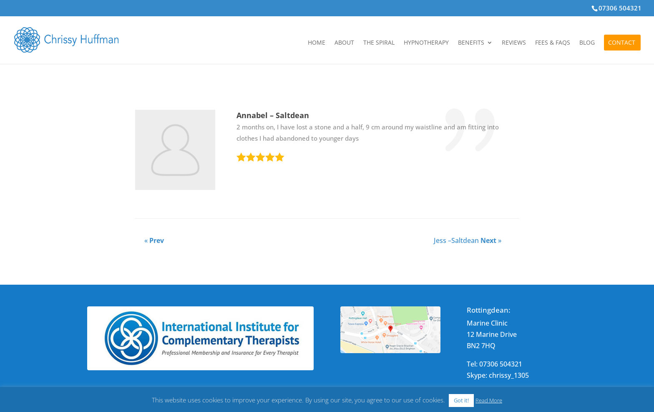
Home (316, 43)
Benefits (471, 43)
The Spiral (379, 43)
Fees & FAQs (552, 43)
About (344, 43)
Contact (621, 43)
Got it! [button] (461, 400)
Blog (587, 43)
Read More (488, 400)
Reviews (514, 43)
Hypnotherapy (426, 43)
